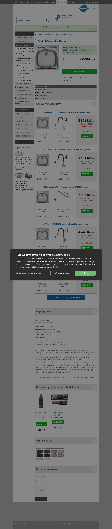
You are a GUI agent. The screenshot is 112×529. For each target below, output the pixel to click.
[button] (28, 273)
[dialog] (56, 264)
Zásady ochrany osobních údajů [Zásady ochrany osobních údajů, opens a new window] (48, 267)
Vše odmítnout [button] (62, 273)
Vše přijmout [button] (85, 273)
